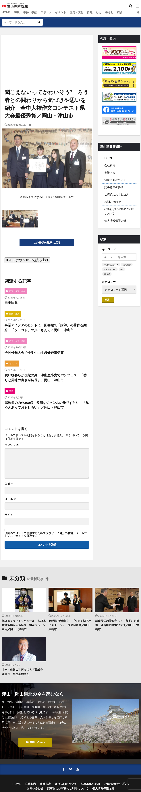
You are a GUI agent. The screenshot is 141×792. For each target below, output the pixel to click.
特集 (17, 12)
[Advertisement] (47, 51)
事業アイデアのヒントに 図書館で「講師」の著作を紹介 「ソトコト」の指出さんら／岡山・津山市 (46, 327)
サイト (9, 514)
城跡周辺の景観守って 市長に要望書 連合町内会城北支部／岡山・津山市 (117, 625)
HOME (6, 12)
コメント (12, 445)
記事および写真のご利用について (118, 211)
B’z (121, 269)
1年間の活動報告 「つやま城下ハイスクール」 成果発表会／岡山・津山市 (70, 625)
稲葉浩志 (127, 264)
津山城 (107, 274)
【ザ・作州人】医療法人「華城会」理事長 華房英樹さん (24, 672)
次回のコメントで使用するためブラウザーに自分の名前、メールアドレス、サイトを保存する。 (46, 534)
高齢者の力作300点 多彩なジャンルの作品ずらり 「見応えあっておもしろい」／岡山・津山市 (47, 405)
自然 (89, 12)
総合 (120, 12)
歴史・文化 (76, 12)
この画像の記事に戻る (47, 242)
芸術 (11, 391)
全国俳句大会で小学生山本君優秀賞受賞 (34, 353)
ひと (99, 12)
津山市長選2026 (111, 264)
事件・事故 (30, 12)
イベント (60, 12)
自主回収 (11, 303)
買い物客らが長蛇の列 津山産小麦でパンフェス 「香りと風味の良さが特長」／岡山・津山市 (46, 377)
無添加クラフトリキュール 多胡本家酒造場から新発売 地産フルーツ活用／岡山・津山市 (24, 625)
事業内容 (109, 172)
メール (10, 499)
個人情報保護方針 (115, 220)
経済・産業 (14, 313)
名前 (9, 483)
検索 (107, 299)
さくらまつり (110, 269)
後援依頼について (115, 179)
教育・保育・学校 (17, 291)
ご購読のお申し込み (116, 194)
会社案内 (109, 165)
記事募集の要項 (113, 187)
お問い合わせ (112, 201)
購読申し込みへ (35, 742)
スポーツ (45, 12)
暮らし (109, 12)
